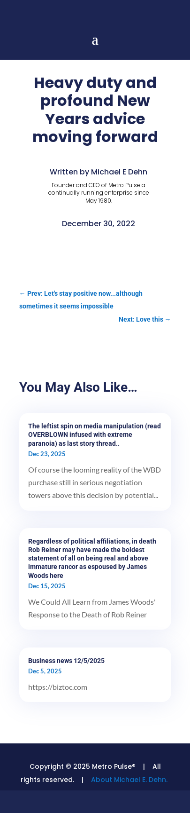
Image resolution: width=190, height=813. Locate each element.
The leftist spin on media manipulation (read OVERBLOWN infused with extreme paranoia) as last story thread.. (94, 434)
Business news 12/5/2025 (66, 660)
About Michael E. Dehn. (129, 779)
